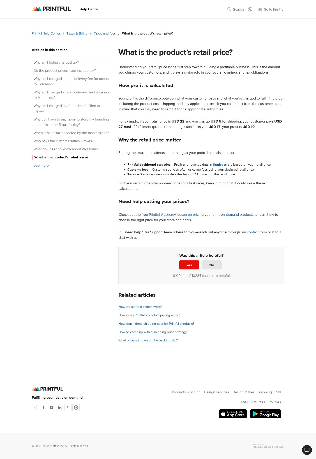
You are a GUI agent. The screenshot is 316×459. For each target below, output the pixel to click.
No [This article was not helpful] (211, 265)
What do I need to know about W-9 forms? (66, 149)
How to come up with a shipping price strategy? (153, 332)
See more (41, 165)
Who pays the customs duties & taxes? (63, 141)
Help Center (89, 9)
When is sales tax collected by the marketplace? (71, 133)
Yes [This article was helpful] (189, 265)
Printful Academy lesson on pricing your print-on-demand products (201, 214)
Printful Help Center (46, 33)
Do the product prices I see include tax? (65, 70)
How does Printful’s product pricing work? (149, 315)
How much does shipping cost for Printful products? (156, 324)
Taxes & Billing (77, 33)
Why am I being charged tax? (56, 62)
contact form (257, 232)
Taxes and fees (105, 33)
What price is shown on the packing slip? (148, 340)
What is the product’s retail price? (61, 157)
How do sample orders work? (140, 307)
